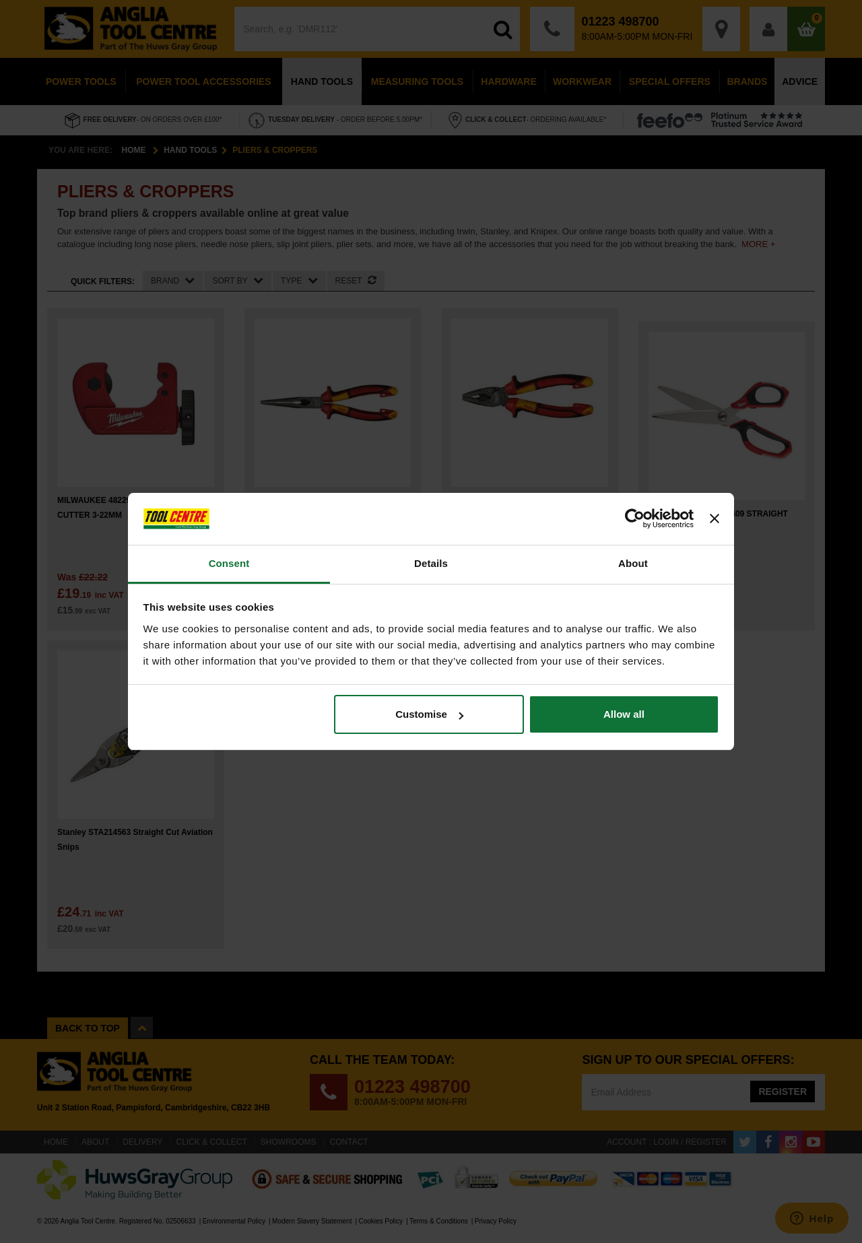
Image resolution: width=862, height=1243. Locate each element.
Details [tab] (431, 563)
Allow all (623, 714)
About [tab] (633, 563)
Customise (429, 714)
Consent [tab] (229, 563)
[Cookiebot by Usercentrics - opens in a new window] (635, 519)
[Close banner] (714, 519)
